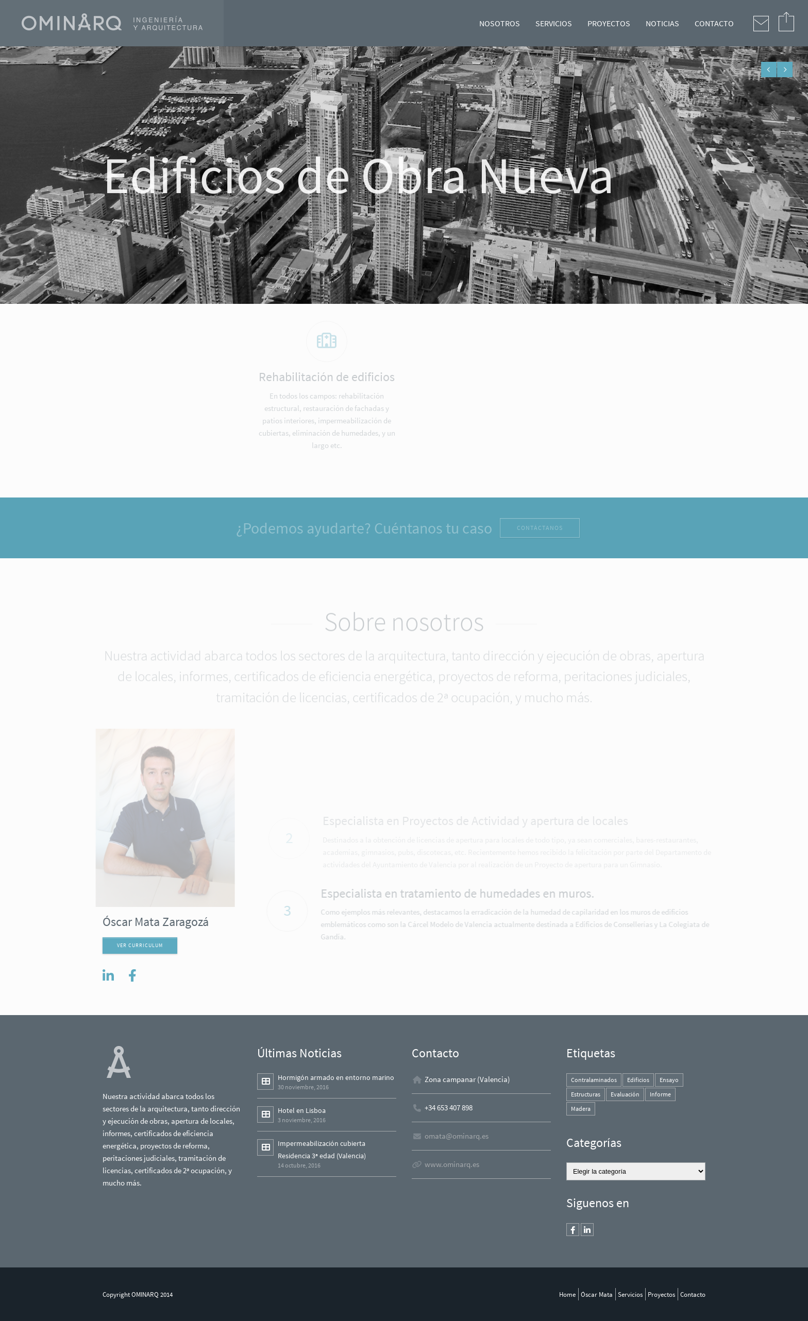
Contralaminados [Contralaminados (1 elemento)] (594, 1080)
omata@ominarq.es (457, 1136)
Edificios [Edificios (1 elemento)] (638, 1080)
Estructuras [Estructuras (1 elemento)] (585, 1094)
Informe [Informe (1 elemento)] (660, 1094)
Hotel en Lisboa (302, 1110)
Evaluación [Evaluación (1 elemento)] (625, 1094)
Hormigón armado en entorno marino (336, 1077)
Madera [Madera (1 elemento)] (581, 1108)
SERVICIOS (553, 23)
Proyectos (661, 1294)
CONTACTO (714, 23)
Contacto (692, 1294)
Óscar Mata (597, 1294)
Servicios (630, 1294)
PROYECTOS (608, 23)
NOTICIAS (662, 23)
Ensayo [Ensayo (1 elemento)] (669, 1080)
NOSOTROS (499, 23)
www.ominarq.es (452, 1164)
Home (567, 1294)
